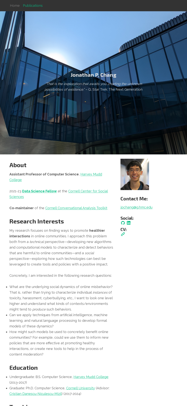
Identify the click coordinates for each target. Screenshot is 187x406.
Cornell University (80, 388)
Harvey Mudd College (90, 377)
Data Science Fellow (39, 191)
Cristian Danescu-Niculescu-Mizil (35, 394)
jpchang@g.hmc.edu (136, 207)
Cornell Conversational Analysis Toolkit (76, 208)
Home (15, 6)
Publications (33, 6)
